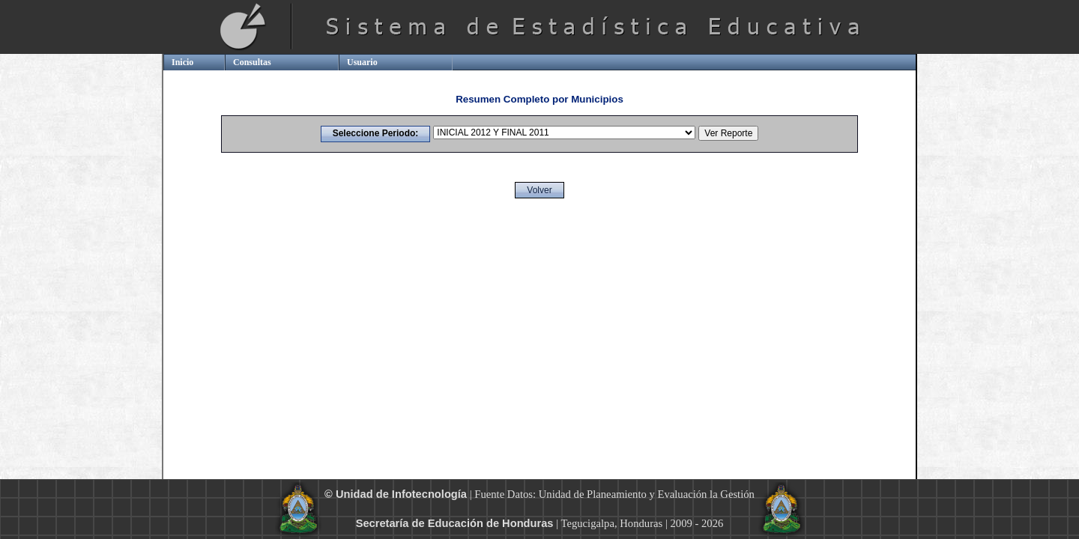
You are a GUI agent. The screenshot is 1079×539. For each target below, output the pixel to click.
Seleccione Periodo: (376, 133)
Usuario (362, 62)
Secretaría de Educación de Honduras (455, 523)
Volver (539, 190)
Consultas (252, 62)
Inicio (182, 62)
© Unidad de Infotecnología (395, 494)
